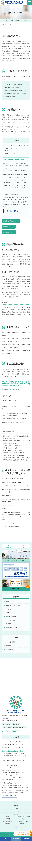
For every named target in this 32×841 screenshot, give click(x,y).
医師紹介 (16, 805)
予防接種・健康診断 (11, 616)
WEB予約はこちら (8, 226)
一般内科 (8, 612)
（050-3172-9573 (13, 389)
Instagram (9, 546)
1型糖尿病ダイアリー (11, 627)
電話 (5, 838)
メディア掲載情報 (10, 620)
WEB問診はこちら (8, 232)
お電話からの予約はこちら (10, 221)
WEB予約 (16, 838)
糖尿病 (7, 601)
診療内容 (16, 814)
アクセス (16, 827)
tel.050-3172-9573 (11, 731)
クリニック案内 (16, 811)
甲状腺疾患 (9, 609)
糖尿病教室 (9, 624)
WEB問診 (26, 838)
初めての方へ (16, 808)
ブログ (16, 830)
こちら (19, 131)
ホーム (16, 802)
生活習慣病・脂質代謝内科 (13, 605)
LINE (23, 546)
